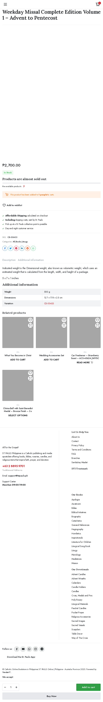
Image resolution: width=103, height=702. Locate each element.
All (14, 242)
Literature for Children (81, 542)
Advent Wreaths (79, 578)
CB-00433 (49, 303)
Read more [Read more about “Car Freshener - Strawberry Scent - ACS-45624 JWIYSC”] (85, 362)
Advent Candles (79, 574)
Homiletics (76, 533)
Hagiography (77, 529)
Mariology (76, 554)
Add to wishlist (14, 205)
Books (18, 242)
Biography (76, 516)
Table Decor (77, 633)
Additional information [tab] (31, 260)
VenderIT (6, 672)
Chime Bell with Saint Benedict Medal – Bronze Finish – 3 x (18, 410)
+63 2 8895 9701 (13, 466)
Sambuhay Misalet (79, 462)
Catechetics (77, 520)
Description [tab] (9, 260)
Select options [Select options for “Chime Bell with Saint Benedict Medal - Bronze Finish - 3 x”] (18, 415)
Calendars (76, 582)
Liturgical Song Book (81, 546)
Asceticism (76, 503)
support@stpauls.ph (18, 475)
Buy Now (51, 696)
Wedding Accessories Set (51, 355)
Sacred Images (78, 621)
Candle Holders (79, 587)
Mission (75, 563)
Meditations (76, 559)
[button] (98, 4)
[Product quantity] (11, 687)
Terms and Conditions (81, 449)
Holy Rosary (77, 599)
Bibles (74, 508)
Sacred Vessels (78, 625)
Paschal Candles (79, 608)
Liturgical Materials (80, 604)
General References (80, 525)
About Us (76, 436)
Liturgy (25, 242)
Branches (76, 458)
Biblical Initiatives (79, 512)
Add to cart (88, 687)
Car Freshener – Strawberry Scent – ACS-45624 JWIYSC (85, 357)
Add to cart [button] (18, 359)
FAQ (74, 453)
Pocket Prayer (78, 612)
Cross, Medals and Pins (82, 595)
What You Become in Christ (18, 355)
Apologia (76, 499)
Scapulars (76, 629)
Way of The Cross (80, 637)
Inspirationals (77, 537)
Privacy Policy (78, 445)
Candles (75, 591)
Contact (75, 441)
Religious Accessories (81, 616)
